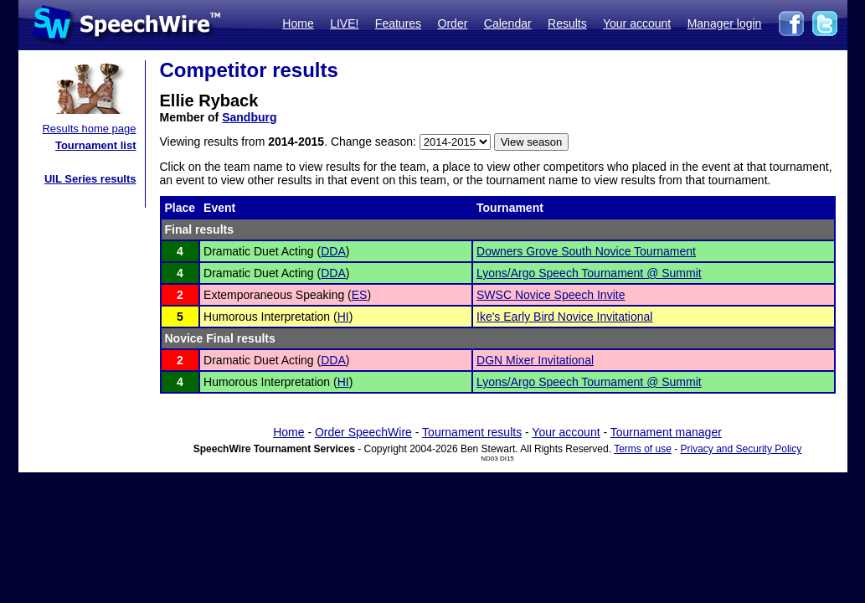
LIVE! (344, 23)
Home (297, 23)
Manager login (724, 23)
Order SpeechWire (363, 432)
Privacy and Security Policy (741, 449)
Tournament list (95, 145)
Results (567, 23)
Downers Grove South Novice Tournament (586, 251)
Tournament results (472, 432)
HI (343, 316)
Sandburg (249, 117)
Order (453, 23)
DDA (333, 251)
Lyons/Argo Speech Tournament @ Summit (589, 273)
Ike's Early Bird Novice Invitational (564, 316)
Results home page (89, 128)
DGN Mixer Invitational (535, 360)
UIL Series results (90, 179)
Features (398, 23)
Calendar (508, 23)
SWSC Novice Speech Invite (550, 295)
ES (360, 295)
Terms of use (643, 449)
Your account (637, 23)
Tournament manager (666, 432)
